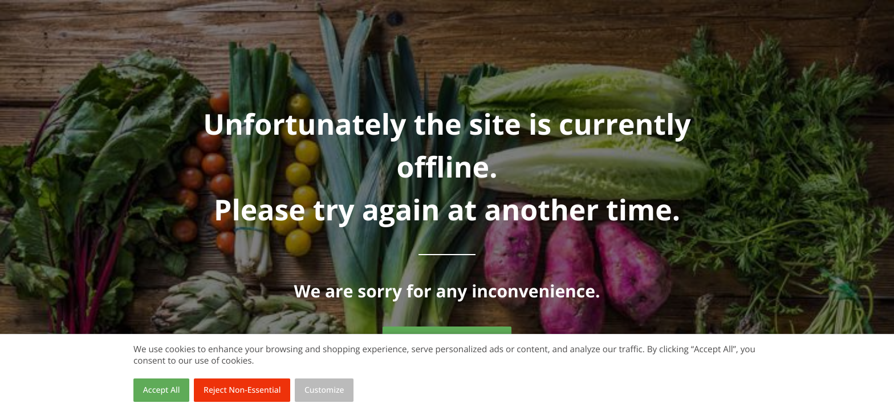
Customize (324, 390)
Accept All (161, 390)
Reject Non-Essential (242, 390)
